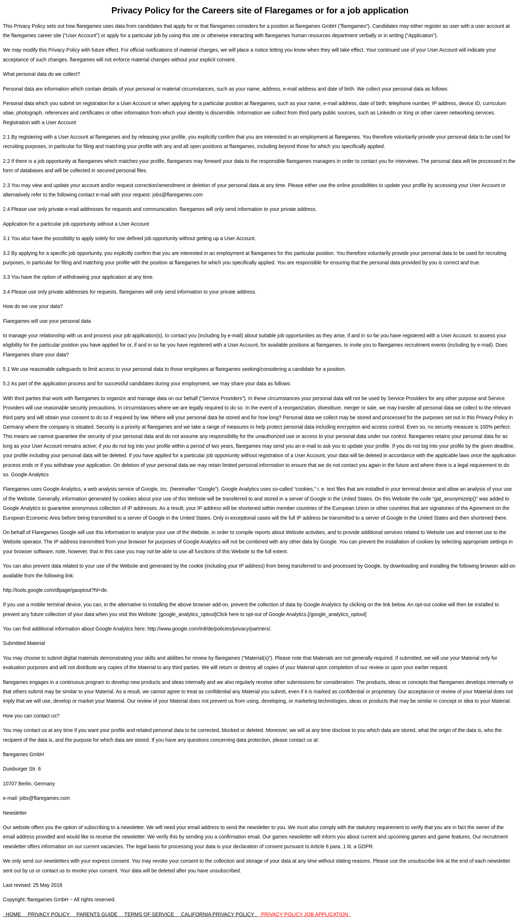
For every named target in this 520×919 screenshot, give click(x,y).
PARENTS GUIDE (98, 914)
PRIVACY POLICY (49, 914)
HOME (14, 914)
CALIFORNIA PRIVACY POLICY (218, 914)
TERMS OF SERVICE (150, 914)
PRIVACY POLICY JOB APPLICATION (304, 914)
